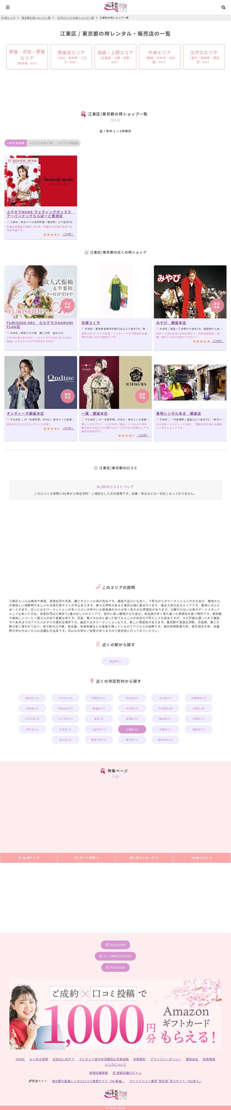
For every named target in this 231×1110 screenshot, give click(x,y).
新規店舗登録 (98, 1073)
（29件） (68, 234)
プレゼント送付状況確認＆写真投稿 (104, 1059)
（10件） (217, 341)
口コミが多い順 (41, 143)
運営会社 (192, 1059)
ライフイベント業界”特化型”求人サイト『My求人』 (165, 1081)
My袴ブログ (201, 858)
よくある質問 (38, 1059)
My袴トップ (28, 858)
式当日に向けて (63, 1059)
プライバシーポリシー (166, 1059)
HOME (20, 1059)
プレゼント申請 (86, 858)
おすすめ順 (16, 143)
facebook (115, 967)
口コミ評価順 (68, 143)
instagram (115, 945)
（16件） (142, 435)
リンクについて (115, 1064)
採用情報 (209, 1059)
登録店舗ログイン (127, 1073)
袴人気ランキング (144, 858)
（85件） (68, 428)
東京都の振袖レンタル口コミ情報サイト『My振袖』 (88, 1081)
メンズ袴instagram (115, 956)
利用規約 (139, 1059)
